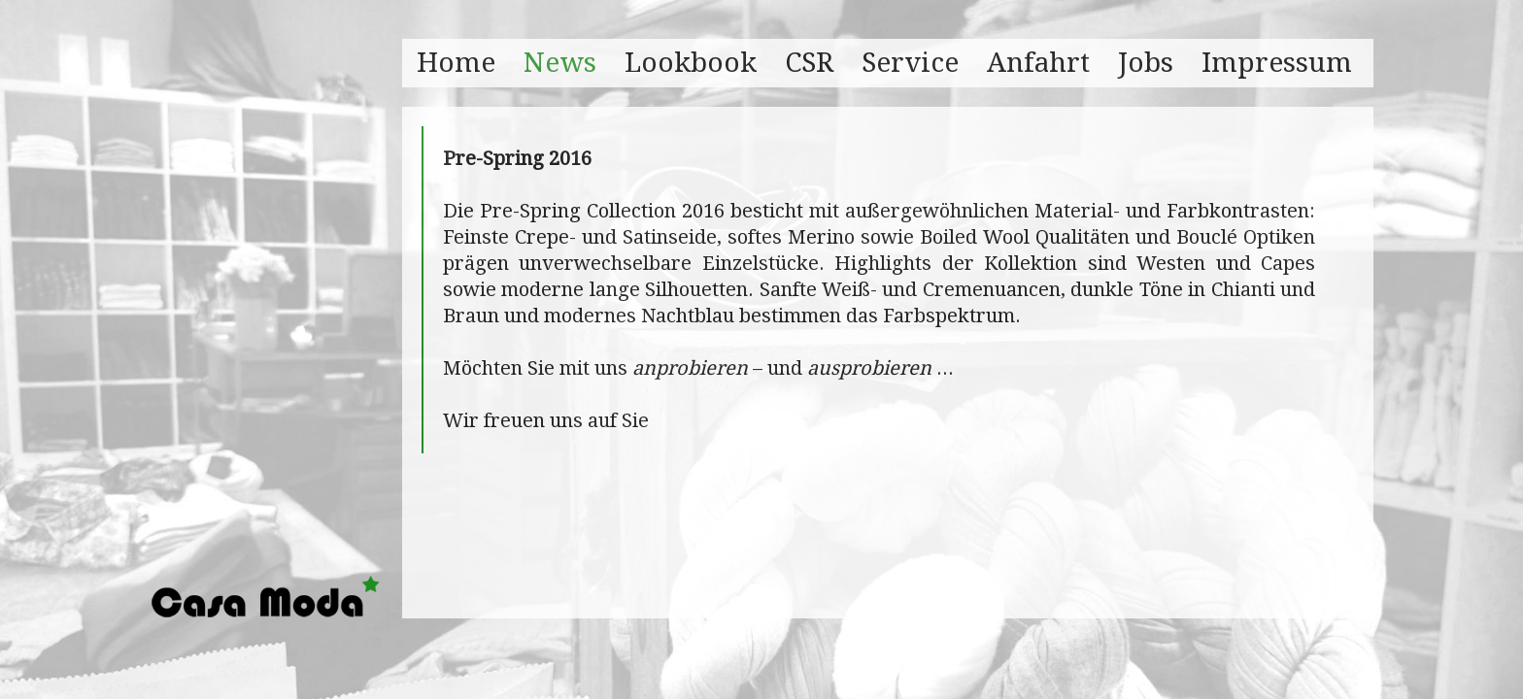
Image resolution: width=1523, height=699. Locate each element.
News (560, 63)
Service (910, 63)
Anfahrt (1038, 63)
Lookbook (691, 63)
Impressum (1276, 63)
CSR (809, 63)
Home (456, 63)
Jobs (1145, 63)
